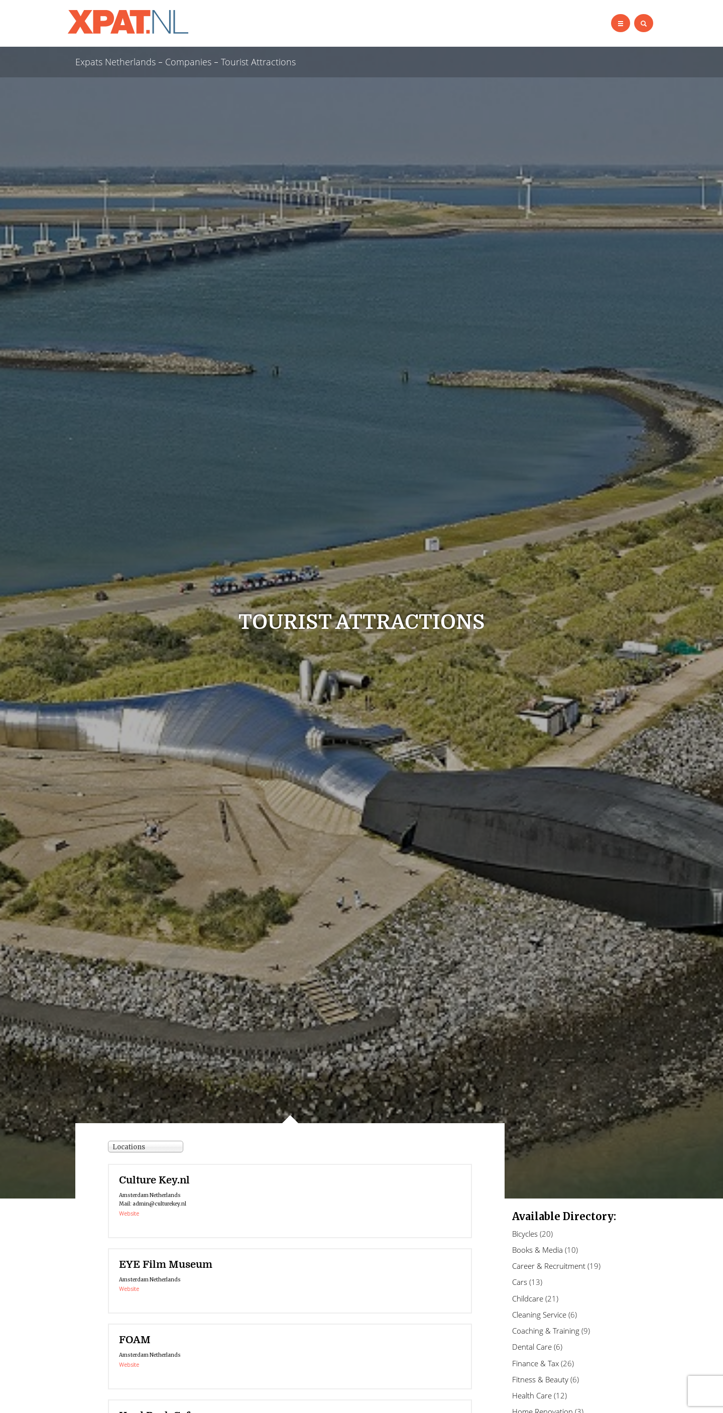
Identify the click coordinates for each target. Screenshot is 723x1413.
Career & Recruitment (548, 1266)
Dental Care (532, 1347)
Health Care (532, 1395)
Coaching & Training (545, 1331)
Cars (519, 1282)
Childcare (527, 1298)
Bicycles (525, 1234)
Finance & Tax (535, 1363)
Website (129, 1213)
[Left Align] (620, 23)
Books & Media (537, 1250)
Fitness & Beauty (540, 1379)
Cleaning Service (539, 1315)
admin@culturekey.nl (159, 1204)
